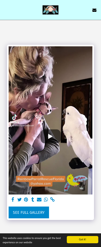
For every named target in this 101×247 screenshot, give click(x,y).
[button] (6, 10)
